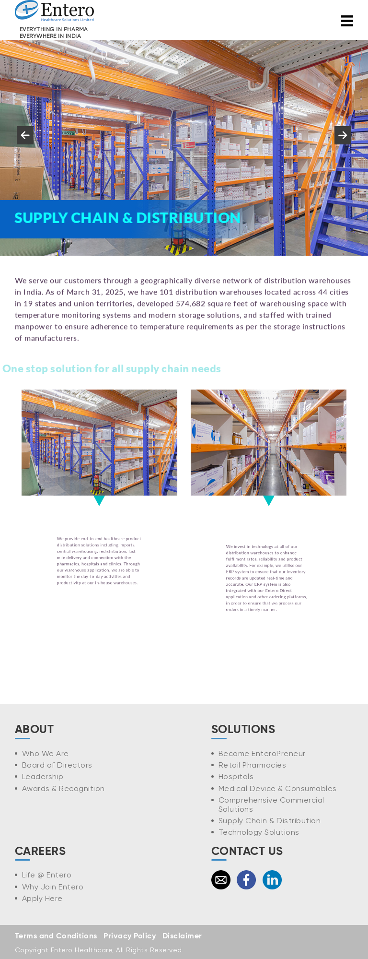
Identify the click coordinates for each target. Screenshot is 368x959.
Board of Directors (57, 765)
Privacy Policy (130, 936)
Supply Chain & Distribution (269, 820)
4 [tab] (169, 265)
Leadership (43, 776)
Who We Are (45, 753)
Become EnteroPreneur (262, 753)
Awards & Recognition (63, 788)
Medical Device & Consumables (277, 788)
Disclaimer (182, 936)
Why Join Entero (53, 886)
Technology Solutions (258, 832)
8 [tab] (227, 265)
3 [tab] (155, 265)
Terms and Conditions (56, 936)
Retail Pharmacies (252, 765)
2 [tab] (141, 265)
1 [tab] (126, 265)
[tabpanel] (184, 148)
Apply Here (42, 898)
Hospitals (236, 776)
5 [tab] (184, 265)
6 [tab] (198, 265)
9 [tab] (241, 265)
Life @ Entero (47, 874)
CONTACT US (247, 851)
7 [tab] (213, 265)
